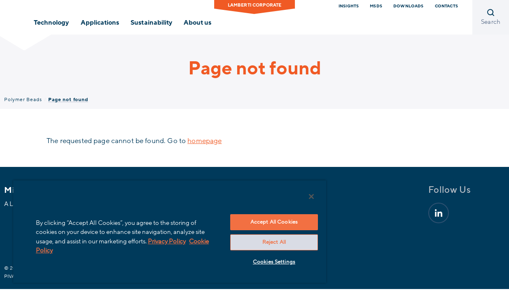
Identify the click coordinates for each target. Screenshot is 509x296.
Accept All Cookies (259, 222)
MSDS (376, 6)
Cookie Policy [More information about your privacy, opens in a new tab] (57, 250)
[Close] (293, 196)
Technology (51, 22)
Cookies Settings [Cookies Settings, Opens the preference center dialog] (259, 262)
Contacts (446, 6)
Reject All (259, 242)
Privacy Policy (177, 241)
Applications (100, 22)
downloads (408, 6)
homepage (204, 141)
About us (197, 22)
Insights (349, 6)
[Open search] (490, 17)
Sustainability (151, 22)
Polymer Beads (23, 99)
